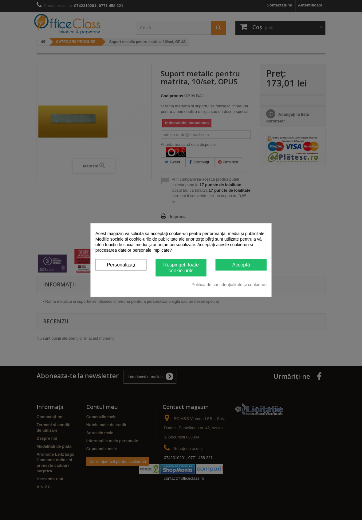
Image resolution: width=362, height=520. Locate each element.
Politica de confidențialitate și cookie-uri (228, 284)
